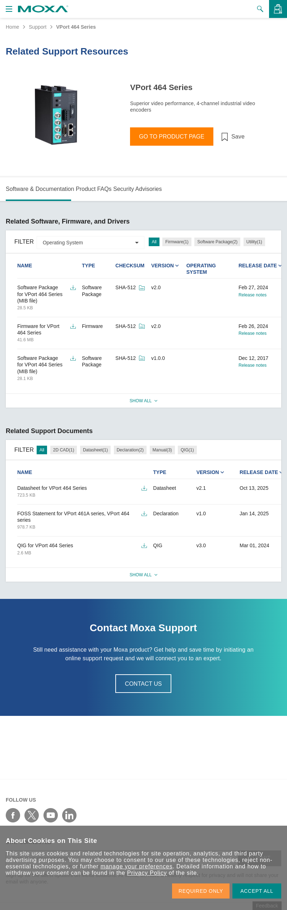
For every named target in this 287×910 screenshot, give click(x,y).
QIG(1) (187, 449)
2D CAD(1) (63, 449)
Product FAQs (94, 189)
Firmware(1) (177, 241)
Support (37, 27)
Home (12, 27)
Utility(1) (254, 241)
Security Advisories (137, 189)
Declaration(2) (130, 449)
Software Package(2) (217, 241)
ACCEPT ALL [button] (256, 891)
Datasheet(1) (95, 449)
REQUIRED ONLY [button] (201, 891)
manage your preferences (137, 866)
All (154, 241)
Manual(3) (162, 449)
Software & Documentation (40, 189)
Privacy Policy (147, 873)
